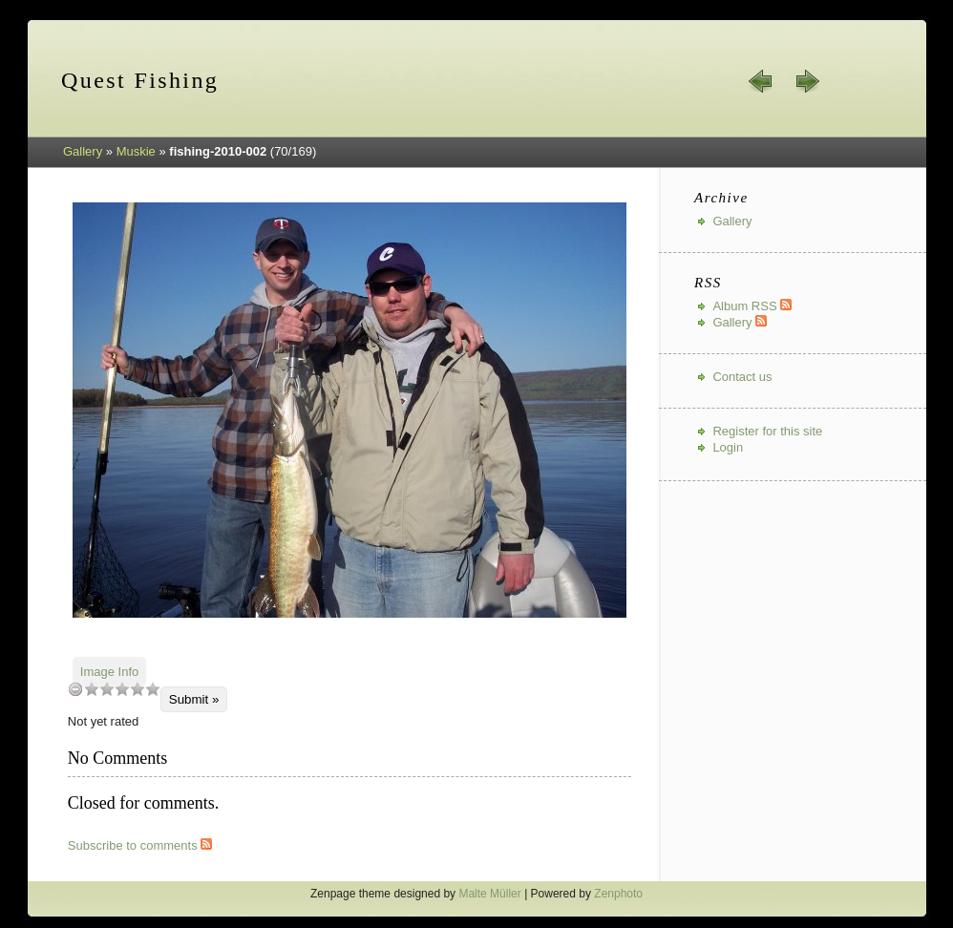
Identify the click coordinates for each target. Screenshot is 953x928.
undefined (75, 689)
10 (152, 689)
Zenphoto (618, 893)
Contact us (742, 376)
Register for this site (767, 431)
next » (807, 81)
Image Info (109, 671)
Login (727, 447)
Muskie (136, 151)
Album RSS (752, 306)
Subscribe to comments (140, 845)
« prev (761, 81)
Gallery (82, 151)
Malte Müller (489, 893)
